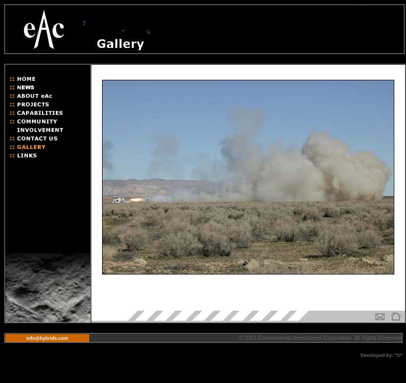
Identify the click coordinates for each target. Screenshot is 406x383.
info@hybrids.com (48, 338)
